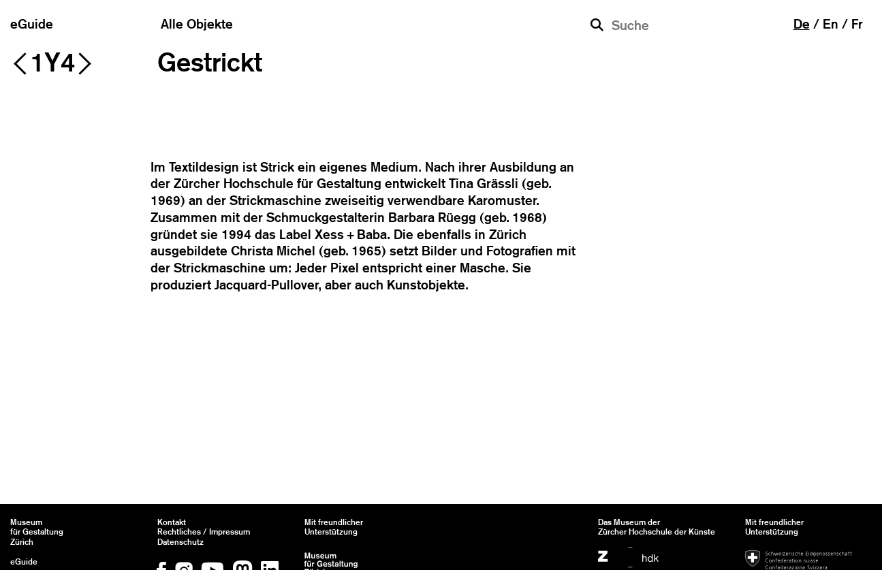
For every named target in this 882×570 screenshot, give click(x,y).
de (801, 23)
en (830, 23)
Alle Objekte (197, 23)
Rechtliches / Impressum (203, 532)
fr (857, 23)
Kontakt (171, 522)
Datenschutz (180, 542)
